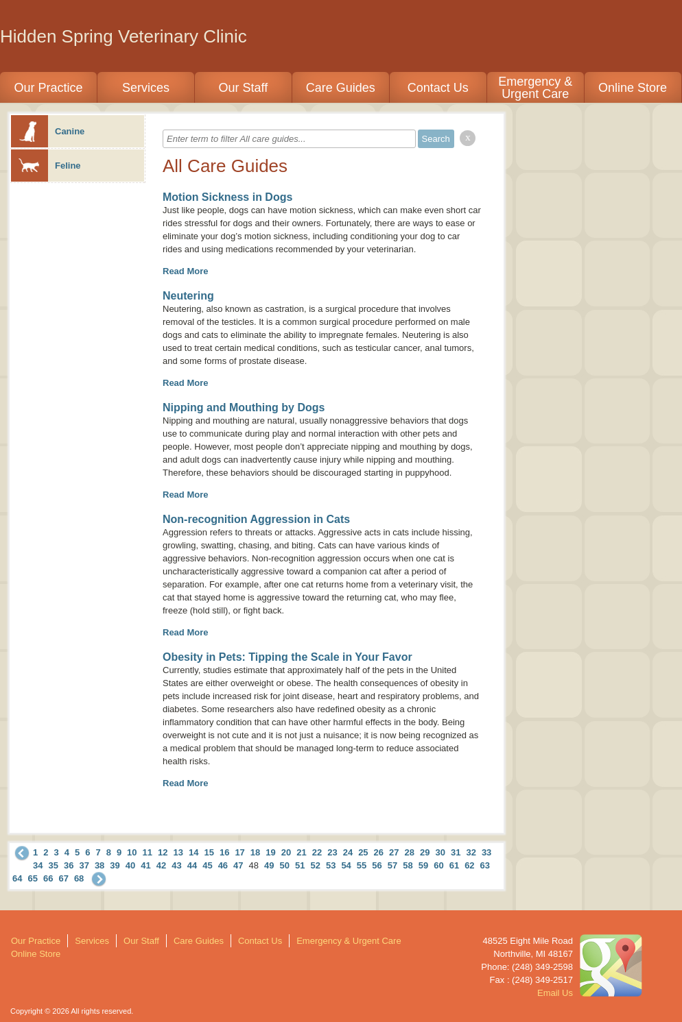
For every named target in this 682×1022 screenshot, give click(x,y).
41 (145, 865)
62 (469, 865)
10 (132, 852)
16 (224, 852)
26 (379, 852)
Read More (185, 271)
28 (409, 852)
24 (348, 852)
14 (193, 852)
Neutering (188, 296)
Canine (47, 131)
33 (486, 852)
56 (376, 865)
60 (438, 865)
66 (48, 878)
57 (392, 865)
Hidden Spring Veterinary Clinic (123, 36)
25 (363, 852)
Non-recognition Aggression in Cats (256, 519)
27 (394, 852)
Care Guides (340, 88)
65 (32, 878)
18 (255, 852)
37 (84, 865)
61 (454, 865)
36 (68, 865)
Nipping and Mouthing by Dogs (244, 407)
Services (145, 88)
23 (332, 852)
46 (223, 865)
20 (286, 852)
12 (162, 852)
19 (270, 852)
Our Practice (48, 88)
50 (285, 865)
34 (38, 865)
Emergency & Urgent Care (535, 88)
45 (207, 865)
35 (53, 865)
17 (239, 852)
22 (317, 852)
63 (485, 865)
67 (63, 878)
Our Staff (243, 88)
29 (425, 852)
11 (147, 852)
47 (238, 865)
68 (79, 878)
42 (161, 865)
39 (114, 865)
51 (300, 865)
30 (440, 852)
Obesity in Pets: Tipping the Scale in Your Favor (287, 657)
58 (407, 865)
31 (455, 852)
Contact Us (438, 88)
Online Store (632, 88)
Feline (46, 165)
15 (208, 852)
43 (176, 865)
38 (99, 865)
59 (423, 865)
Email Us (555, 993)
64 (17, 878)
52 (315, 865)
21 (301, 852)
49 (269, 865)
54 (346, 865)
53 (331, 865)
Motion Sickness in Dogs (227, 197)
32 (470, 852)
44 (192, 865)
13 (178, 852)
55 (361, 865)
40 (130, 865)
